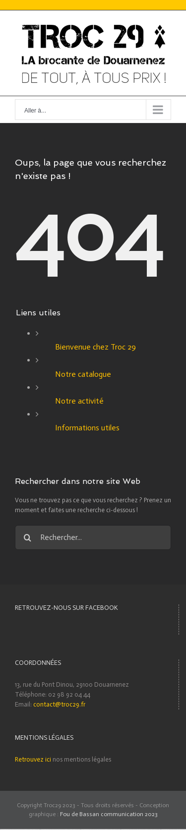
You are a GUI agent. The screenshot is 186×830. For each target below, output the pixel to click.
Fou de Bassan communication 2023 (109, 814)
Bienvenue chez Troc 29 (95, 347)
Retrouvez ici (33, 759)
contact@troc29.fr (59, 704)
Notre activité (79, 401)
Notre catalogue (83, 374)
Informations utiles (87, 427)
